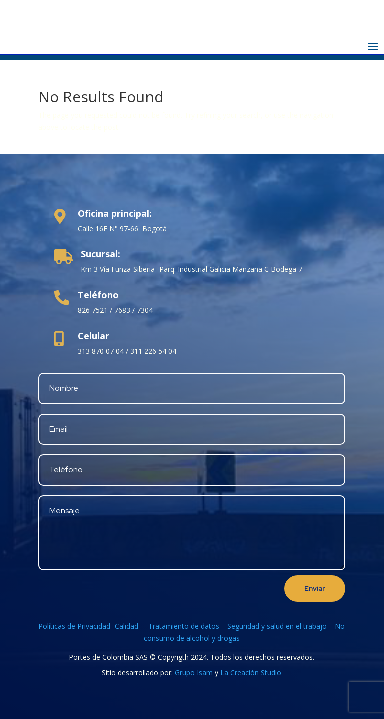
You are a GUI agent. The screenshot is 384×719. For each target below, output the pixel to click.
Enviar (315, 588)
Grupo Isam (194, 672)
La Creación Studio (251, 672)
